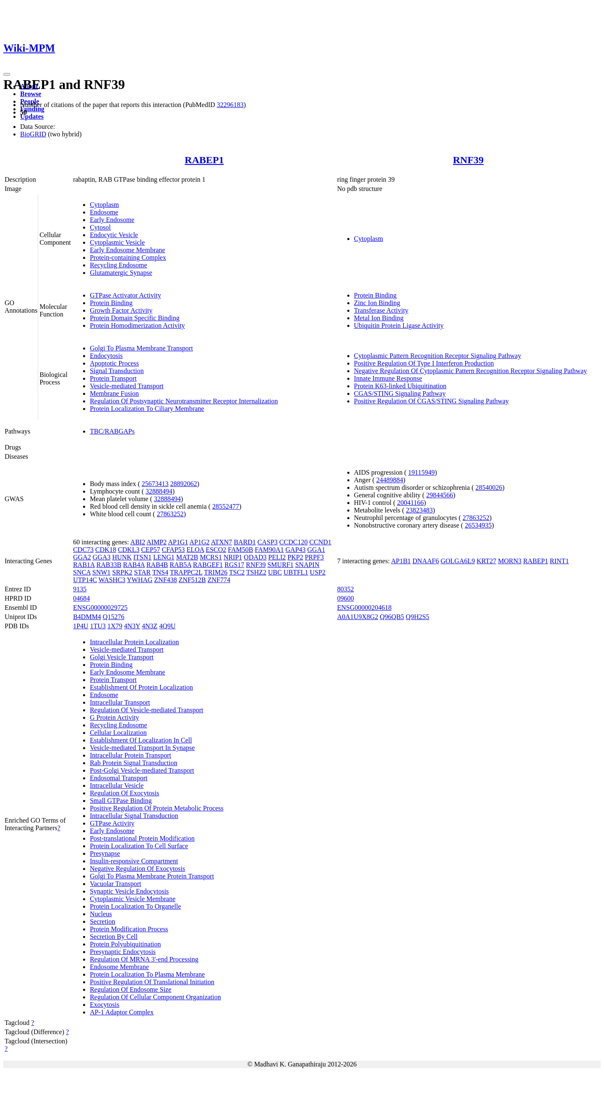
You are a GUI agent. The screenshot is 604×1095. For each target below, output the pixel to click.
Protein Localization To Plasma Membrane (147, 974)
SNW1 (101, 572)
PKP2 (295, 557)
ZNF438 (165, 579)
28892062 (183, 483)
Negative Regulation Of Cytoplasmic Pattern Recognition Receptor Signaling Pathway (470, 370)
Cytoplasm (104, 204)
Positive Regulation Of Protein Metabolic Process (157, 808)
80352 (345, 589)
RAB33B (109, 564)
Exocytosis (104, 1004)
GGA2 (82, 557)
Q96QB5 (392, 616)
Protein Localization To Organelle (135, 906)
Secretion (102, 921)
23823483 (419, 510)
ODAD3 (255, 557)
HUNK (122, 557)
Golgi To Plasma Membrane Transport (141, 348)
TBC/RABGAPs (112, 431)
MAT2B (187, 557)
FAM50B (240, 549)
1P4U (80, 626)
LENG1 (163, 557)
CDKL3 (129, 549)
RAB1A (84, 564)
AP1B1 (401, 560)
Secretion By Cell (114, 936)
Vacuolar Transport (115, 883)
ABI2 (138, 542)
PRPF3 (314, 557)
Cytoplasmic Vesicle (117, 242)
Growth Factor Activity (121, 310)
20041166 (410, 502)
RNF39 (468, 159)
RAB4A (134, 564)
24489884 (389, 479)
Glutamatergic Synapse (121, 272)
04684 (81, 598)
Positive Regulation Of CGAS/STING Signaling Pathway (431, 401)
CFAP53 (173, 549)
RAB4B (157, 564)
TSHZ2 (256, 572)
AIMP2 (156, 542)
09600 (345, 598)
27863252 (170, 513)
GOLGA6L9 (457, 560)
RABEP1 (204, 159)
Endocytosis (106, 355)
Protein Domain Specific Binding (135, 317)
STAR (142, 572)
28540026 (488, 487)
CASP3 (268, 542)
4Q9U (167, 626)
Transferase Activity (381, 310)
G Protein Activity (114, 717)
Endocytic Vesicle (114, 234)
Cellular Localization (118, 732)
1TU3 (98, 626)
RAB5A (181, 564)
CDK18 (105, 549)
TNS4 (160, 572)
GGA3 (102, 557)
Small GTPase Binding (121, 800)
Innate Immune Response (388, 378)
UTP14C (85, 579)
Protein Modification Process (129, 929)
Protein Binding (111, 302)
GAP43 (296, 549)
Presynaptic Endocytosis (123, 951)
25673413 (155, 483)
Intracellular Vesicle (116, 785)
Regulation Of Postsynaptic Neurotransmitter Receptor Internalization (184, 401)
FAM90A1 (269, 549)
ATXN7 (221, 542)
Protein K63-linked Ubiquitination (400, 385)
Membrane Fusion (114, 393)
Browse (30, 93)
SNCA (82, 572)
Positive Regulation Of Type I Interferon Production (424, 363)
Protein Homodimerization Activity (137, 325)
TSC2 (237, 572)
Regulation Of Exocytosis (124, 793)
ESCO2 (216, 549)
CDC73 (83, 549)
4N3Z (149, 626)
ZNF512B (192, 579)
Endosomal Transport (118, 777)
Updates (32, 116)
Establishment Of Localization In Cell (141, 740)
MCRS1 (210, 557)
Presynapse (105, 853)
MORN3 (509, 560)
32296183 (230, 104)
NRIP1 (233, 557)
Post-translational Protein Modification (142, 838)
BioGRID (33, 134)
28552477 (225, 506)
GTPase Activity (112, 823)
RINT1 (559, 560)
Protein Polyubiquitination (125, 944)
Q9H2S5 (417, 616)
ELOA (195, 549)
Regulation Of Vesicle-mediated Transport (146, 709)
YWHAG (139, 579)
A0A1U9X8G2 (357, 616)
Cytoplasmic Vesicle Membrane (132, 898)
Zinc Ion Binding (377, 302)
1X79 (114, 626)
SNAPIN (307, 564)
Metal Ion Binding (379, 317)
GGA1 (316, 549)
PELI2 (277, 557)
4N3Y (132, 626)
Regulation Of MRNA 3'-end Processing (144, 959)
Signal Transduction (116, 370)
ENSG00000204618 (364, 607)
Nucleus (101, 913)
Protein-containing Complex (128, 257)
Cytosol (100, 227)
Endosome (104, 212)
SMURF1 (280, 564)
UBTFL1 (296, 572)
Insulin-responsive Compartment (134, 861)
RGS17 (234, 564)
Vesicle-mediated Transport (127, 385)
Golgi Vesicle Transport (122, 657)
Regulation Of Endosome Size (130, 989)
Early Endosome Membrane (127, 249)
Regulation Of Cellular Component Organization (155, 997)
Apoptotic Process (114, 363)
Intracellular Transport (120, 702)
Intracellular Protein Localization (134, 642)
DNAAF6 (425, 560)
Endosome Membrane (119, 966)
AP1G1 (178, 542)
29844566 (439, 495)
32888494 (159, 491)
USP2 (317, 572)
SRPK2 (122, 572)
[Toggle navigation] (6, 74)
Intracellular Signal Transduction (134, 815)
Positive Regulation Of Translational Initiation (152, 981)
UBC (275, 572)
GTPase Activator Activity (125, 295)
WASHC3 (112, 579)
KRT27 (486, 560)
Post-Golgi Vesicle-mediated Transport (142, 770)
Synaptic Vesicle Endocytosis (129, 891)
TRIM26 (215, 572)
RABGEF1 (208, 564)
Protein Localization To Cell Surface (139, 845)
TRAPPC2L (186, 572)
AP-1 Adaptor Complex (122, 1012)
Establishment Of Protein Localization (141, 687)
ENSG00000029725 (100, 607)
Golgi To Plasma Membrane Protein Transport (152, 876)
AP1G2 (200, 542)
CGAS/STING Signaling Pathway (400, 393)
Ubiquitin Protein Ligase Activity (399, 325)
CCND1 (320, 542)
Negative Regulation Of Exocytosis (137, 868)
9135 (79, 589)
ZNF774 (219, 579)
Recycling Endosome (118, 265)
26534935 (478, 525)
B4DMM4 (87, 616)
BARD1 (244, 542)
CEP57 (150, 549)
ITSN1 (142, 557)
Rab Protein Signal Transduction (133, 762)
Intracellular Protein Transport (130, 755)
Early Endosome (112, 219)
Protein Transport (113, 378)
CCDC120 (293, 542)
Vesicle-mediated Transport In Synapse (142, 747)
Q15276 (114, 616)
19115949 (421, 472)
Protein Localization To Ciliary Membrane (147, 408)
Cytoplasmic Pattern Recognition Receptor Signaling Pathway (437, 355)
